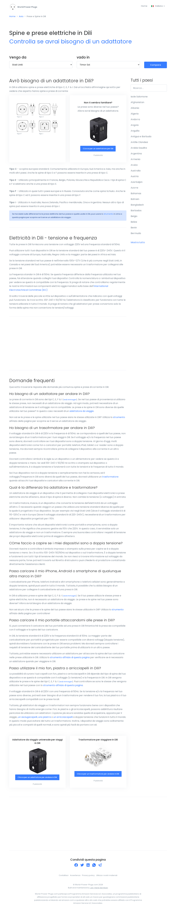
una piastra (44, 718)
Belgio (134, 217)
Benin (134, 228)
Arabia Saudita (139, 148)
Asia (21, 17)
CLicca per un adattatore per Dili (98, 149)
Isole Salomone (139, 97)
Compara (155, 65)
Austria (134, 177)
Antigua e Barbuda (141, 137)
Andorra (135, 120)
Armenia (135, 160)
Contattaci (63, 877)
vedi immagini (69, 400)
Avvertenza (75, 877)
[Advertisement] (67, 344)
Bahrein (135, 200)
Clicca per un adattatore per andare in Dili (37, 778)
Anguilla (135, 131)
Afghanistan (137, 103)
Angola (134, 126)
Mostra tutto (138, 243)
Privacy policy (88, 877)
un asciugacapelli (27, 718)
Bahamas (136, 194)
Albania (135, 109)
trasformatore (110, 477)
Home (143, 6)
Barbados (136, 211)
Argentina (136, 154)
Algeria (134, 114)
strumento (108, 215)
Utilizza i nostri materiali (106, 877)
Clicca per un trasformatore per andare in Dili (98, 777)
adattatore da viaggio (81, 412)
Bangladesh (137, 205)
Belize (134, 223)
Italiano (157, 6)
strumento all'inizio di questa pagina (70, 658)
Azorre (134, 188)
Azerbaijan (136, 183)
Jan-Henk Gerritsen (99, 889)
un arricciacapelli (63, 718)
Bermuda (136, 234)
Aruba (134, 166)
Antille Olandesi (139, 143)
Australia (135, 171)
